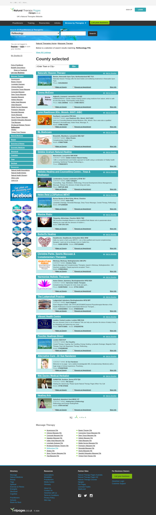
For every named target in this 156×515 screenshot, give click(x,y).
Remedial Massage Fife (86, 448)
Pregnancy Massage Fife (86, 445)
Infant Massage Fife (85, 440)
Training (31, 23)
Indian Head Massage (18, 102)
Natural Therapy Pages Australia (90, 475)
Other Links (15, 178)
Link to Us (14, 180)
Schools (13, 500)
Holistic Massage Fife (85, 438)
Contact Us (48, 490)
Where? (63, 30)
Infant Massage (16, 104)
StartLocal (82, 489)
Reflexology (15, 127)
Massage (13, 475)
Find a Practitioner (17, 65)
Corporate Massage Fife (55, 435)
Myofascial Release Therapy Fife (58, 445)
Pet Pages (82, 484)
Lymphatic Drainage (18, 84)
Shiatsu (13, 129)
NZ (20, 2)
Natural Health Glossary (19, 175)
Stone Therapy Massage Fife (56, 453)
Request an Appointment (83, 87)
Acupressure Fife (52, 430)
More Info (113, 87)
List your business (100, 22)
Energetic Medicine (18, 147)
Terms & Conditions (51, 495)
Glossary (47, 484)
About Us (47, 488)
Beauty (13, 139)
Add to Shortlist (111, 73)
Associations (49, 475)
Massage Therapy (17, 76)
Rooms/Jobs (44, 23)
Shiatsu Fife (51, 451)
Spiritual (14, 163)
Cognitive (14, 155)
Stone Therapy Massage (19, 117)
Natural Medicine (17, 136)
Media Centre (49, 482)
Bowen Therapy (16, 82)
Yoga (13, 159)
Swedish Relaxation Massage (21, 120)
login (22, 47)
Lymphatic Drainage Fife (55, 443)
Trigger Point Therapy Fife (87, 456)
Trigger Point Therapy (18, 132)
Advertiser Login (118, 481)
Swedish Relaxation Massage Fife (89, 453)
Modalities (48, 477)
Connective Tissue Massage (20, 89)
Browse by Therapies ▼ (76, 23)
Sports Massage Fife (85, 451)
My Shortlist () (16, 56)
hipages (81, 482)
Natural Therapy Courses (87, 480)
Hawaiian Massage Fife (54, 438)
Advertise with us (50, 493)
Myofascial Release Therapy (20, 125)
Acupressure (15, 79)
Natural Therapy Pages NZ (88, 477)
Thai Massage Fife (53, 456)
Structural (14, 151)
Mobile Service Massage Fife (88, 443)
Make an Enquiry (61, 87)
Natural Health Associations (20, 170)
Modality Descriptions (18, 67)
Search (93, 33)
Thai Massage (16, 122)
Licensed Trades (84, 487)
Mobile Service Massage (19, 107)
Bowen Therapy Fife (85, 430)
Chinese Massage (17, 87)
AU (11, 2)
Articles (57, 23)
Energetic (13, 489)
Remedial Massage (17, 112)
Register (14, 47)
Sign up (129, 9)
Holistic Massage (17, 99)
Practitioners (17, 23)
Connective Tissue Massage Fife (89, 433)
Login (140, 9)
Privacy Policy (49, 498)
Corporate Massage (18, 92)
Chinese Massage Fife (54, 433)
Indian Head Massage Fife (55, 440)
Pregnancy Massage (18, 109)
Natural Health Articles (18, 173)
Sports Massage (16, 115)
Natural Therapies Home (46, 43)
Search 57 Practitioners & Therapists (26, 30)
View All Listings (43, 52)
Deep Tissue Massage (18, 94)
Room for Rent (15, 502)
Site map (47, 500)
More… (25, 2)
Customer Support (119, 484)
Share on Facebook (20, 70)
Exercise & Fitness (17, 143)
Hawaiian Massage (17, 97)
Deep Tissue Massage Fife (87, 435)
